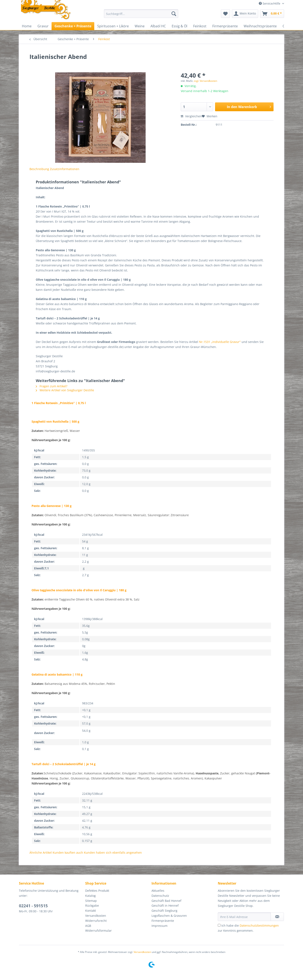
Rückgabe (92, 906)
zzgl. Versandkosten (205, 81)
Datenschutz (160, 896)
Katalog (90, 896)
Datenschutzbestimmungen (259, 925)
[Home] (27, 26)
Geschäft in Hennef (165, 906)
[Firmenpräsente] (225, 26)
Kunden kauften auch (68, 853)
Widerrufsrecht (96, 921)
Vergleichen (191, 116)
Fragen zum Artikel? (51, 386)
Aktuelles (158, 891)
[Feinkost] (199, 26)
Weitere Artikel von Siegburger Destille (65, 390)
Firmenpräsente (163, 921)
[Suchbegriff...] (141, 13)
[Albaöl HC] (158, 26)
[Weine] (140, 26)
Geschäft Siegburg (164, 911)
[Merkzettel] (225, 13)
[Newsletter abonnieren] (277, 917)
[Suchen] (173, 13)
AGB (88, 926)
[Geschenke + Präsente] (73, 26)
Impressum (159, 926)
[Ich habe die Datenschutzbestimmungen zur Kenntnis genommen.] (219, 925)
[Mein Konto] (245, 13)
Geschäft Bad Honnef (166, 901)
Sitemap (91, 901)
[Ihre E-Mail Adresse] (244, 917)
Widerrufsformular (98, 931)
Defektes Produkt (97, 891)
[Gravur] (43, 26)
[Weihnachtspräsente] (260, 26)
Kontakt (90, 911)
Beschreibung (39, 169)
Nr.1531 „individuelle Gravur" (220, 342)
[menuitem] (141, 15)
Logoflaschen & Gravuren (169, 916)
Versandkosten (95, 916)
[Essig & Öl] (179, 26)
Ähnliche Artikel (40, 853)
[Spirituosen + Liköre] (113, 26)
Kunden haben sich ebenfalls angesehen (113, 853)
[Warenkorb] (272, 13)
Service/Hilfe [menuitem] (270, 3)
